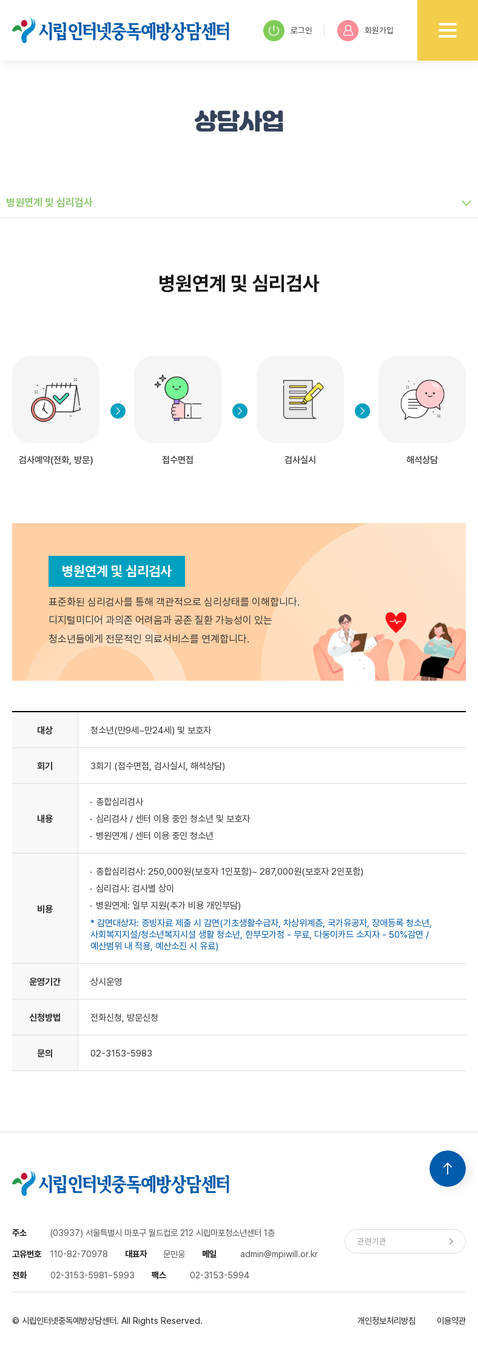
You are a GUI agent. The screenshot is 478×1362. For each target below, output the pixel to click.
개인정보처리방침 (386, 1320)
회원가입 (365, 30)
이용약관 (451, 1320)
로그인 (287, 30)
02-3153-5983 (121, 1053)
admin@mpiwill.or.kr (279, 1254)
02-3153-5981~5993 (92, 1275)
